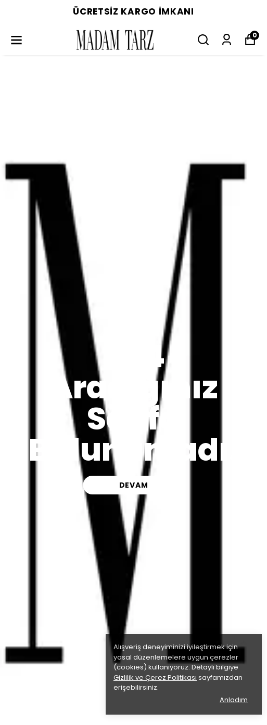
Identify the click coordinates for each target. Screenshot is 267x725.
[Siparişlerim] (226, 39)
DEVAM (133, 485)
